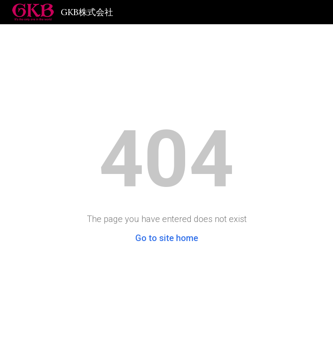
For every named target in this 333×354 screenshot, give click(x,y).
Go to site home (166, 238)
